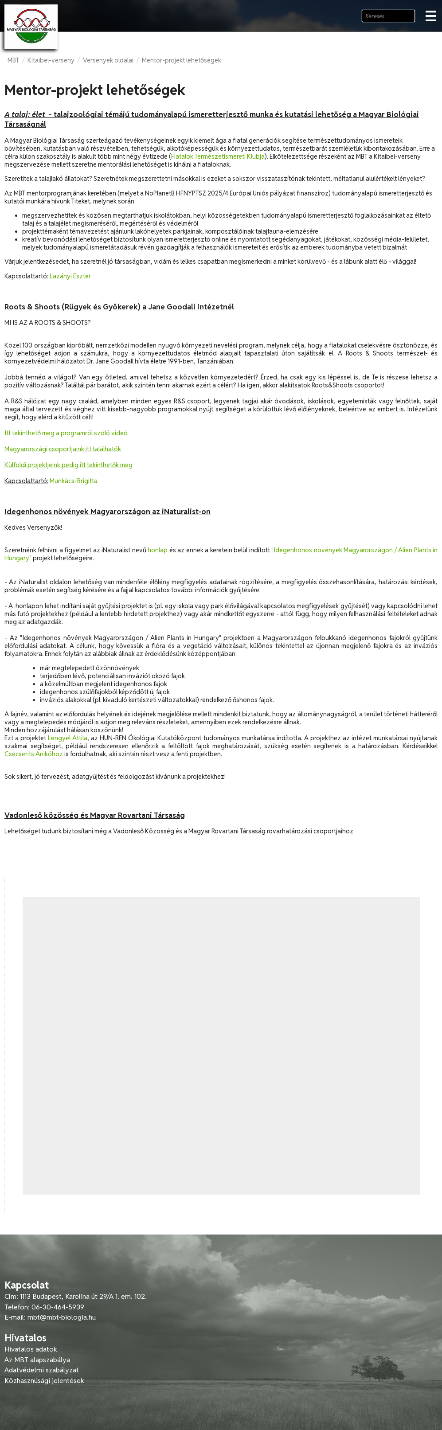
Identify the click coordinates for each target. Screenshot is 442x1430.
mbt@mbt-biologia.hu (61, 1317)
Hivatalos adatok (30, 1349)
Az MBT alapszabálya (37, 1359)
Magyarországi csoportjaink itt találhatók (62, 449)
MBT (13, 60)
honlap (158, 550)
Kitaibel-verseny (50, 60)
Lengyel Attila (67, 738)
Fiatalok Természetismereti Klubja (218, 156)
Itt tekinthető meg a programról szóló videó (66, 433)
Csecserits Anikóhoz (33, 754)
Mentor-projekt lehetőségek (181, 60)
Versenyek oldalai (108, 60)
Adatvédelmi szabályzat (41, 1370)
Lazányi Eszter (70, 276)
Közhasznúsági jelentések (44, 1380)
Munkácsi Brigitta (74, 481)
